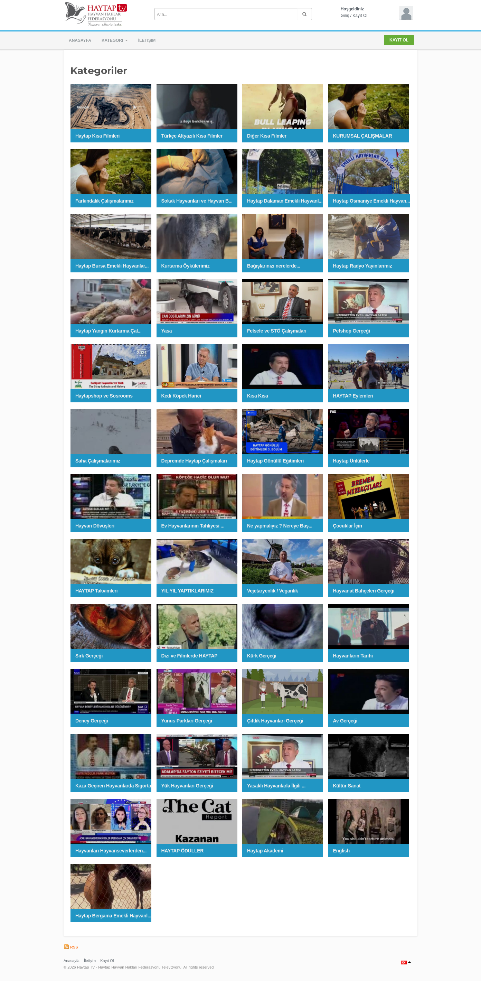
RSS (71, 947)
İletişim (147, 40)
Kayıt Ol (359, 15)
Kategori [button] (115, 40)
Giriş (345, 15)
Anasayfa (80, 40)
